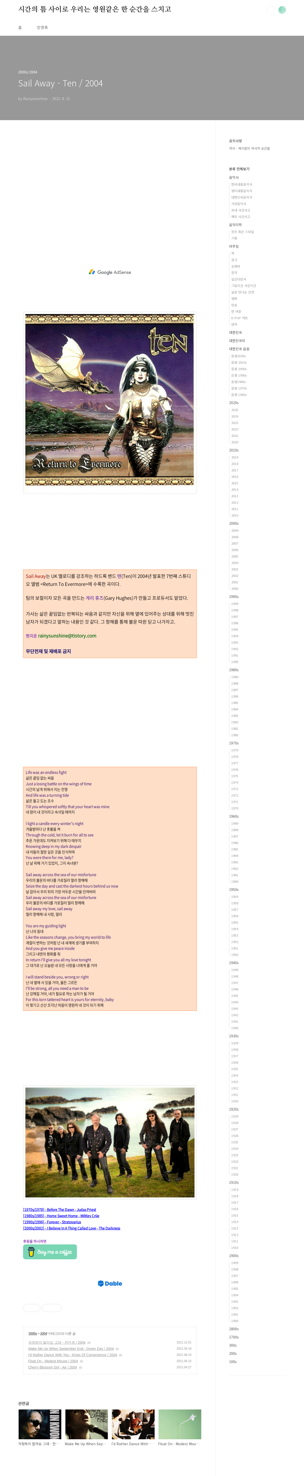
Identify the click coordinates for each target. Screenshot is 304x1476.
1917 (234, 1202)
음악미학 (235, 224)
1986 (234, 696)
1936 (234, 1062)
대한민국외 (237, 340)
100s (233, 1361)
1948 (234, 976)
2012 (234, 502)
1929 (234, 1116)
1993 (234, 642)
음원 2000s (239, 368)
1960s (234, 816)
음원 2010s (239, 362)
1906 (234, 1282)
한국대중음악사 (241, 184)
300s (233, 1345)
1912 (234, 1234)
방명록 (42, 27)
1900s (234, 1255)
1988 (234, 683)
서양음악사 (238, 203)
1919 (234, 1189)
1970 (234, 808)
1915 (234, 1215)
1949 (234, 969)
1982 (234, 722)
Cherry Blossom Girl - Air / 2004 (52, 1367)
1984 (234, 709)
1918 (234, 1196)
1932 (234, 1088)
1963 (234, 862)
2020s (234, 402)
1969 (234, 823)
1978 (234, 756)
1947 (234, 982)
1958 (234, 903)
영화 (234, 298)
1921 (234, 1167)
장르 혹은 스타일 (242, 231)
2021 (234, 435)
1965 (234, 849)
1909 (234, 1262)
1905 (234, 1288)
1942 (234, 1015)
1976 (234, 769)
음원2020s (238, 355)
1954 (234, 928)
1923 (234, 1155)
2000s (33, 1333)
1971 (234, 801)
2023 (234, 422)
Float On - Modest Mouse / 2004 (53, 1361)
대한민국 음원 (239, 348)
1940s (234, 962)
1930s (234, 1035)
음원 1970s (239, 388)
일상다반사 (238, 279)
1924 (234, 1148)
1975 (234, 775)
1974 (234, 782)
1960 (234, 881)
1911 (234, 1241)
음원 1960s (239, 394)
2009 (234, 530)
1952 (234, 941)
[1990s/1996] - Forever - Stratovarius (52, 1221)
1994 (234, 635)
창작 (234, 272)
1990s (234, 596)
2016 (234, 476)
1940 (234, 1027)
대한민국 (235, 332)
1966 (234, 842)
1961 (234, 875)
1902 (234, 1307)
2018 (234, 463)
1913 (234, 1228)
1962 (234, 868)
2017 (234, 470)
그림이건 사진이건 (243, 285)
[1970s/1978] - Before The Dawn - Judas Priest (59, 1209)
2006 (234, 549)
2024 (234, 416)
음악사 (234, 177)
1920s (234, 1109)
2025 (234, 409)
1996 (234, 623)
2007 (234, 543)
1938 (234, 1049)
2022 (234, 429)
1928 (234, 1122)
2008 (234, 536)
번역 (234, 324)
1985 (234, 702)
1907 (234, 1275)
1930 (234, 1101)
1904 (234, 1295)
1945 (234, 995)
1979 (234, 750)
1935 (234, 1068)
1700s (234, 1337)
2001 (234, 582)
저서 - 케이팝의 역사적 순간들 (249, 148)
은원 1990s (239, 375)
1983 (234, 715)
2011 (234, 508)
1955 (234, 922)
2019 (234, 457)
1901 (234, 1314)
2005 (234, 556)
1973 (234, 788)
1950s (234, 889)
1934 (234, 1075)
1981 (234, 728)
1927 (234, 1129)
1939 (234, 1043)
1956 (234, 916)
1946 (234, 989)
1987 (234, 689)
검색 (270, 10)
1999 (234, 603)
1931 (234, 1094)
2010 (234, 515)
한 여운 (236, 311)
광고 (234, 259)
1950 (234, 954)
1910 (234, 1247)
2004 (43, 1333)
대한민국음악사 (241, 197)
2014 (234, 489)
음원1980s (238, 381)
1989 (234, 676)
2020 (234, 442)
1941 (234, 1021)
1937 (234, 1056)
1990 (234, 661)
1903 (234, 1301)
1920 (234, 1174)
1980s (234, 669)
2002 (234, 575)
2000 (234, 588)
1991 (234, 655)
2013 (234, 495)
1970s (234, 742)
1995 (234, 629)
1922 (234, 1161)
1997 (234, 616)
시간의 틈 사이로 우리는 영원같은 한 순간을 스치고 (94, 9)
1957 (234, 909)
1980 (234, 735)
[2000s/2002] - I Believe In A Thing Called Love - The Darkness (71, 1228)
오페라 (235, 266)
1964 (234, 855)
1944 (234, 1002)
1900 (234, 1320)
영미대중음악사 (241, 190)
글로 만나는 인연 (242, 292)
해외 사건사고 (240, 216)
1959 (234, 896)
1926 (234, 1135)
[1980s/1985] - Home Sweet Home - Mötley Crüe (61, 1215)
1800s (234, 1328)
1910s (234, 1182)
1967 (234, 836)
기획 (234, 238)
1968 (234, 829)
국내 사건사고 (240, 210)
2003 (234, 569)
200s (233, 1353)
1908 (234, 1269)
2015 (234, 483)
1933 (234, 1081)
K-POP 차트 (239, 318)
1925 (234, 1142)
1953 (234, 935)
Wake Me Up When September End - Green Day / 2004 (71, 1349)
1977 (234, 763)
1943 (234, 1008)
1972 (234, 795)
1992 (234, 648)
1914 (234, 1221)
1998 (234, 610)
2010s (234, 450)
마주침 (234, 246)
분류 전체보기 (239, 168)
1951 (234, 948)
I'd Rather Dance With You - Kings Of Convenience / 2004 (72, 1355)
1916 (234, 1208)
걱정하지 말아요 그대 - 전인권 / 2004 (57, 1342)
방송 (234, 305)
